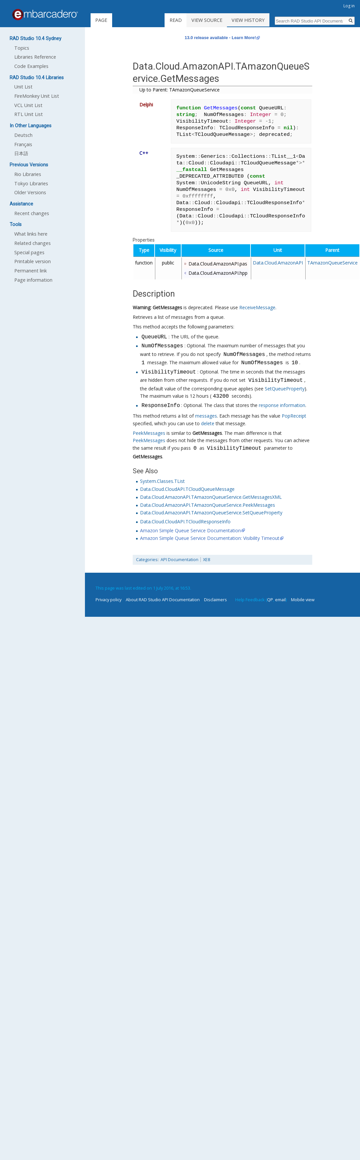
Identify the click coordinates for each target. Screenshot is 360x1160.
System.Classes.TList (162, 481)
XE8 (206, 559)
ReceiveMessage (257, 307)
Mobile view (303, 600)
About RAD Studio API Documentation (163, 600)
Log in (349, 6)
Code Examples (31, 66)
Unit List (23, 87)
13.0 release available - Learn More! (220, 37)
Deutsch (23, 135)
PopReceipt (294, 416)
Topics (21, 48)
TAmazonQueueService (332, 263)
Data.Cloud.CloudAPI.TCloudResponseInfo (185, 521)
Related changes (32, 243)
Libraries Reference (35, 57)
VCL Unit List (28, 105)
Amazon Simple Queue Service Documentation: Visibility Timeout (209, 538)
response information (282, 406)
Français (23, 144)
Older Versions (30, 192)
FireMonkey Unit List (36, 96)
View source (214, 20)
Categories (147, 559)
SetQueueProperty (285, 388)
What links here (30, 234)
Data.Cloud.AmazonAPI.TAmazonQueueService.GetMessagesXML (211, 497)
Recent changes (31, 213)
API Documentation (179, 559)
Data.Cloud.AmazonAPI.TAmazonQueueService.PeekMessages (207, 505)
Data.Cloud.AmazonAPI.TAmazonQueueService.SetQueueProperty (211, 512)
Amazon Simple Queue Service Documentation (190, 530)
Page (101, 20)
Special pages (29, 252)
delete (207, 423)
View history (256, 20)
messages (206, 416)
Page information (33, 280)
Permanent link (30, 270)
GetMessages (167, 307)
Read (183, 20)
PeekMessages (149, 433)
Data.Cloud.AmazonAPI (278, 263)
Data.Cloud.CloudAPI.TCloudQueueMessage (187, 489)
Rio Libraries (27, 174)
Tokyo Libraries (31, 183)
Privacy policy (108, 600)
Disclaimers (215, 600)
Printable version (32, 261)
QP (270, 600)
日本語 (21, 153)
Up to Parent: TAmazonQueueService (179, 90)
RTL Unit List (28, 114)
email (280, 600)
